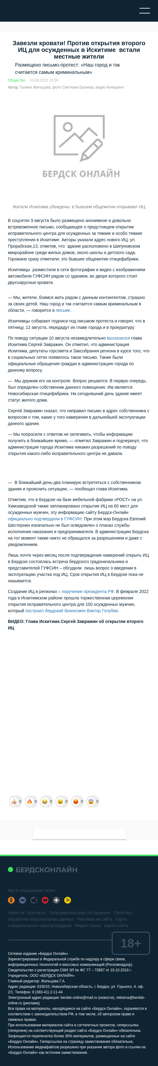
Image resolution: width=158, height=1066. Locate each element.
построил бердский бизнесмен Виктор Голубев (71, 610)
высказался (118, 338)
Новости (16, 912)
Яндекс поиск (88, 925)
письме (63, 310)
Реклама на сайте (94, 919)
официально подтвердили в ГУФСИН (45, 518)
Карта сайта (116, 925)
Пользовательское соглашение (80, 912)
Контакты (36, 912)
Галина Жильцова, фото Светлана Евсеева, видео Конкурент (72, 87)
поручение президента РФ (88, 591)
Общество (16, 80)
